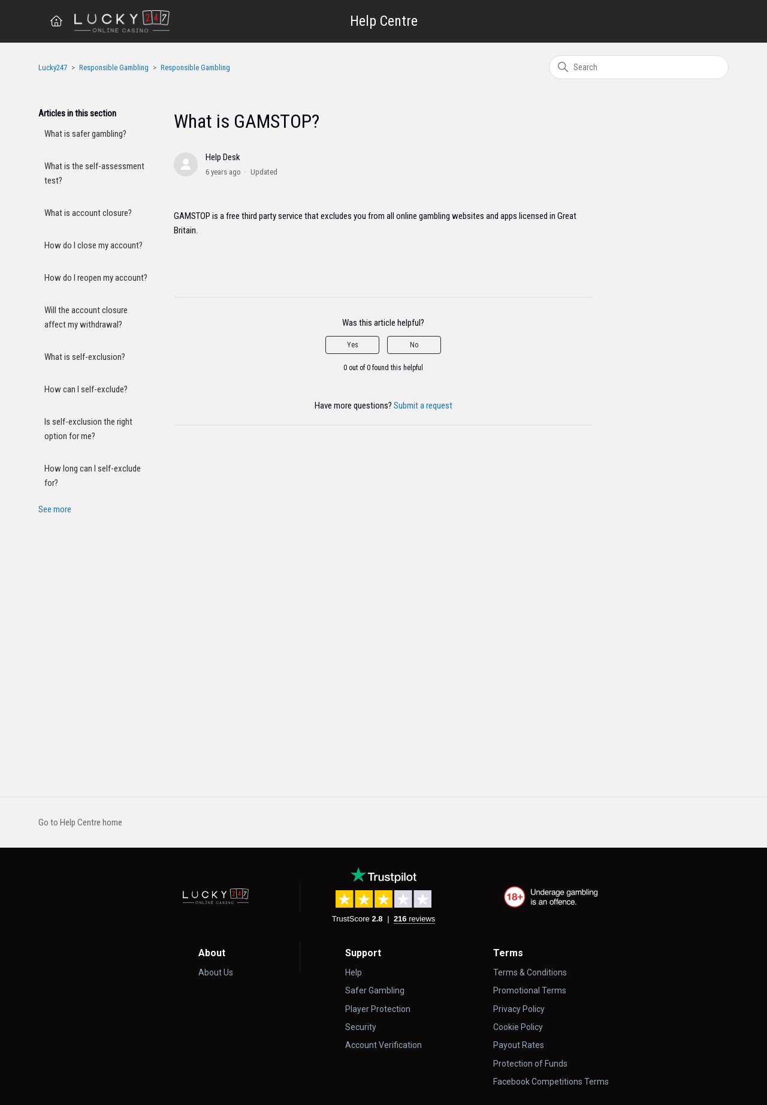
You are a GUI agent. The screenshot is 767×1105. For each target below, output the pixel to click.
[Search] (639, 67)
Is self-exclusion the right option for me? (88, 429)
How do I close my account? (93, 245)
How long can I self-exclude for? (92, 475)
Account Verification (383, 1045)
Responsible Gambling (114, 67)
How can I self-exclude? (86, 389)
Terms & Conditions (530, 972)
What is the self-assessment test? (94, 173)
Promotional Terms (529, 990)
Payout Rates (518, 1045)
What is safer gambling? (85, 133)
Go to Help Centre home (80, 822)
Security (360, 1027)
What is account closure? (88, 213)
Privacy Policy (519, 1009)
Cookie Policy (518, 1027)
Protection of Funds (530, 1063)
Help (353, 972)
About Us (215, 972)
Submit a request (423, 405)
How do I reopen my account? (95, 277)
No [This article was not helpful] (414, 345)
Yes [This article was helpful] (352, 345)
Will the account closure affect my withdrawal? (86, 317)
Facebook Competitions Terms (551, 1081)
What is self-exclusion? (84, 357)
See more (54, 509)
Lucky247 (52, 67)
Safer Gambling (374, 990)
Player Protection (377, 1009)
